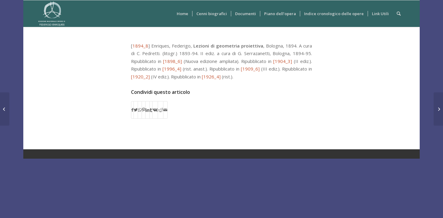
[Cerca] (399, 13)
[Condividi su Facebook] (132, 109)
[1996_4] (171, 69)
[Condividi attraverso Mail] (165, 109)
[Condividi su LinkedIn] (147, 109)
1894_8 (140, 46)
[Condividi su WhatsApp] (140, 109)
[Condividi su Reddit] (160, 109)
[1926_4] (211, 77)
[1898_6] (172, 61)
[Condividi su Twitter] (136, 109)
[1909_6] (250, 69)
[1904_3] (282, 61)
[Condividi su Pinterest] (143, 109)
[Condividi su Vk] (155, 109)
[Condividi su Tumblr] (151, 109)
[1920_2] (140, 77)
